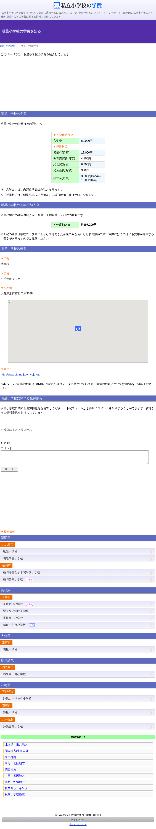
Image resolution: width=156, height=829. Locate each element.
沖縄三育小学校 (13, 729)
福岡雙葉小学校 (18, 582)
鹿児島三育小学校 (14, 676)
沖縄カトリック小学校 (17, 701)
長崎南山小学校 (13, 620)
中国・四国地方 (15, 778)
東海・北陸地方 (15, 766)
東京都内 (10, 760)
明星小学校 (10, 652)
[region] (78, 83)
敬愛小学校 (10, 554)
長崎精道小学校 (18, 607)
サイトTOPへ (78, 822)
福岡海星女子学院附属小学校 (21, 575)
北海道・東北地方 (16, 747)
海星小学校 (10, 715)
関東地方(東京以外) (17, 753)
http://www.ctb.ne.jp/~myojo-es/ (20, 374)
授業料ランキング (16, 791)
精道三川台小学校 (19, 628)
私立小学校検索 (15, 797)
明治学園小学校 (13, 561)
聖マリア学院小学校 (16, 613)
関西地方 (10, 772)
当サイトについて (78, 827)
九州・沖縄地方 (7, 46)
